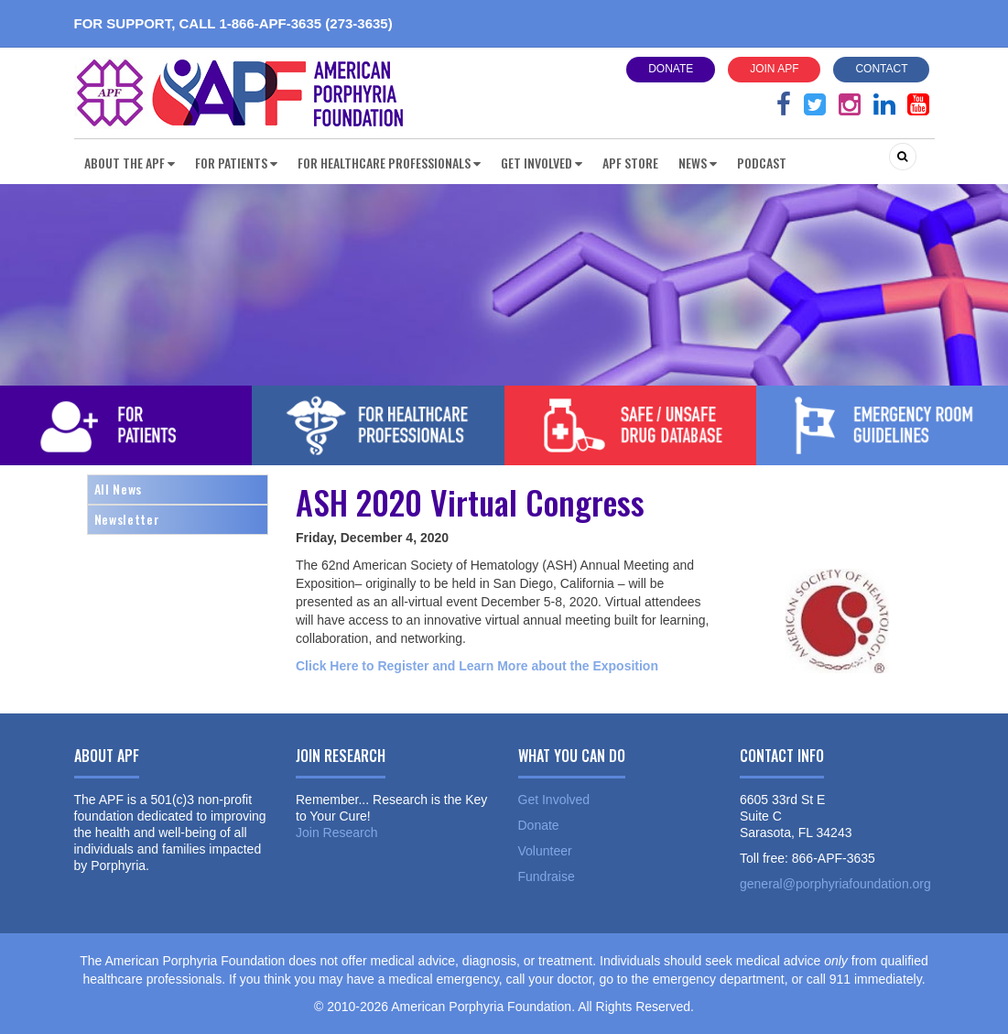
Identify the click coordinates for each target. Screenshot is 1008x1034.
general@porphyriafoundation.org (835, 883)
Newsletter (127, 518)
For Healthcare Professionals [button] (389, 162)
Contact (881, 68)
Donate (670, 68)
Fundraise (546, 876)
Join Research (337, 832)
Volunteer (545, 851)
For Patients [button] (236, 162)
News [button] (697, 162)
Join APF (774, 68)
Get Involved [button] (541, 162)
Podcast (761, 162)
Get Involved (554, 799)
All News (118, 488)
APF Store (630, 162)
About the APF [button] (129, 162)
